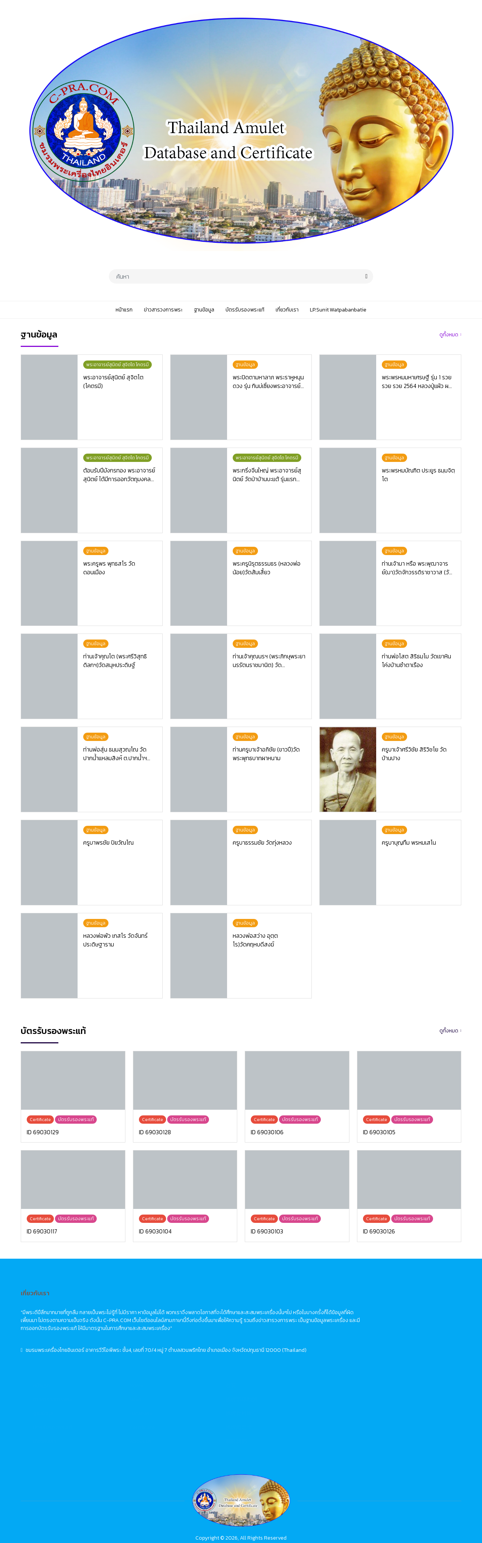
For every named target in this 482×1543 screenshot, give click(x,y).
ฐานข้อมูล (194, 1332)
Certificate (292, 1346)
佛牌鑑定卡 (389, 1346)
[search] (366, 276)
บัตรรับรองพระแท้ (203, 1346)
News (286, 1318)
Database (291, 1332)
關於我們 (386, 1360)
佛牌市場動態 (392, 1318)
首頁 (381, 1304)
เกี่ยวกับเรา (195, 1360)
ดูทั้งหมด (448, 335)
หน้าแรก (192, 1304)
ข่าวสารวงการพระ (203, 1318)
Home (287, 1304)
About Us (291, 1360)
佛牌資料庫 (389, 1332)
